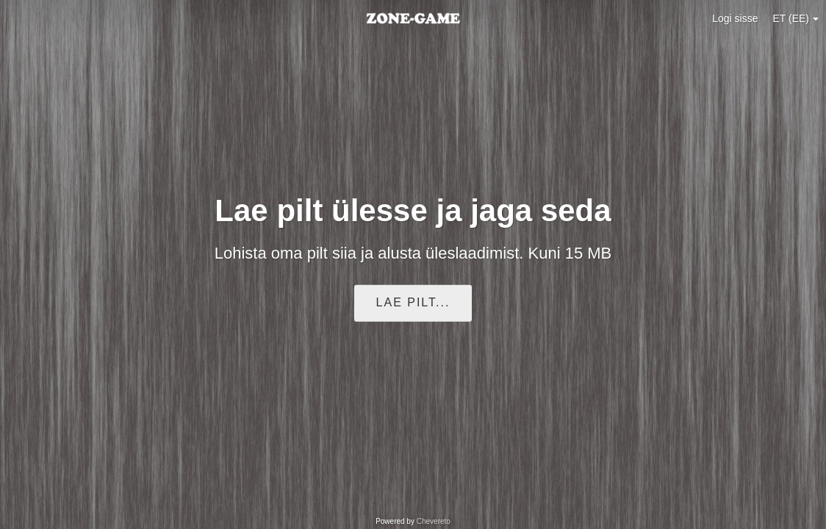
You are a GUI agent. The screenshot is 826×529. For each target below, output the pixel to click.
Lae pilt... (413, 302)
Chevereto (433, 521)
